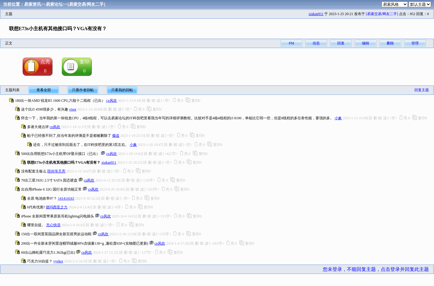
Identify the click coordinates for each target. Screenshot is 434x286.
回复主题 (421, 90)
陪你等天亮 (56, 171)
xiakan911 (316, 14)
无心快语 (53, 225)
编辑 (365, 43)
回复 (340, 43)
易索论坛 (54, 4)
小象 (338, 118)
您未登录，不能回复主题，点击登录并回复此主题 (376, 269)
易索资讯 (32, 4)
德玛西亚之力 (57, 207)
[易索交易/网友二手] (86, 4)
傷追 (115, 135)
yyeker (58, 261)
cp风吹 (111, 100)
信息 (316, 43)
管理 (415, 43)
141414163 (66, 198)
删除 (390, 43)
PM (291, 43)
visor (72, 109)
